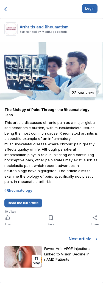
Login (89, 8)
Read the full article (23, 203)
